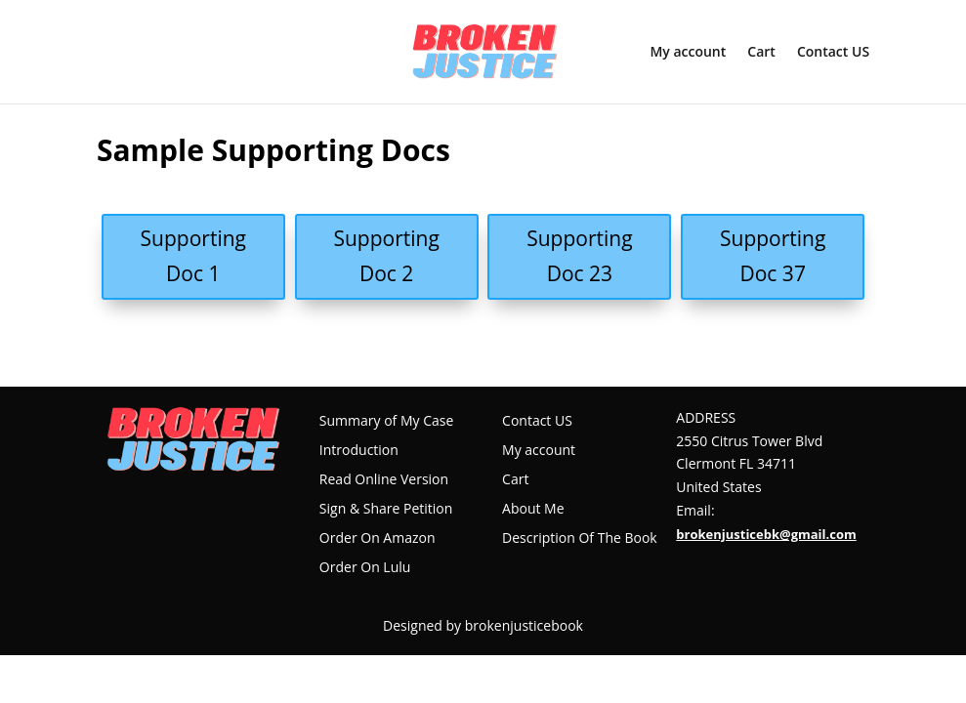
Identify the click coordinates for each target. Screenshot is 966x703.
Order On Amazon (377, 539)
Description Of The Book (579, 539)
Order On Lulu (365, 568)
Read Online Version (383, 480)
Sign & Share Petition (385, 509)
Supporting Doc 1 (193, 256)
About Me (533, 509)
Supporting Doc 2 (386, 256)
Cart (761, 53)
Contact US (833, 53)
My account (688, 53)
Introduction (359, 451)
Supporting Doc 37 (772, 256)
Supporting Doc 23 (579, 256)
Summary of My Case (386, 422)
